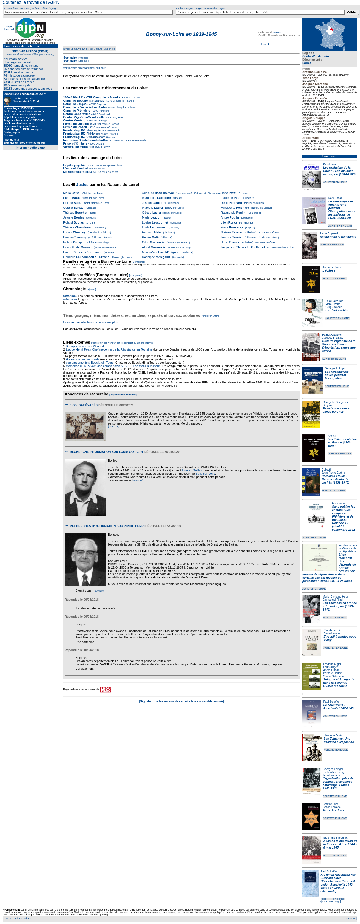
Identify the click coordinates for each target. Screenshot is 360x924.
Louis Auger (330, 667)
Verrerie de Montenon (78, 146)
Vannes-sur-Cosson (108, 124)
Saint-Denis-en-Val (107, 172)
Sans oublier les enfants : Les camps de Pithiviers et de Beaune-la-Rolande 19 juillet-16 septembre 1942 (343, 518)
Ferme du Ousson (76, 123)
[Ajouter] (91, 289)
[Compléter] (138, 262)
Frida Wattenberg (333, 772)
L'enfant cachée (336, 310)
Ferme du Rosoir (75, 127)
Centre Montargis (75, 120)
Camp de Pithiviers (76, 110)
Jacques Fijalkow (332, 337)
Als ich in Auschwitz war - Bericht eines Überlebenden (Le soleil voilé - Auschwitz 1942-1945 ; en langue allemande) (338, 883)
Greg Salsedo (333, 307)
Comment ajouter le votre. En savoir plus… (92, 322)
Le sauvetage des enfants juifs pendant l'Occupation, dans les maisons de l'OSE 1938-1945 (341, 209)
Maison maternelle (76, 171)
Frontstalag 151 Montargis (82, 130)
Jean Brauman (332, 775)
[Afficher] (82, 57)
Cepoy (106, 147)
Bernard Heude (332, 673)
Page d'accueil (9, 28)
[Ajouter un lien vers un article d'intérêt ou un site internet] (122, 342)
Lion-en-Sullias (192, 470)
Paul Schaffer (331, 701)
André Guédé (331, 670)
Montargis (101, 120)
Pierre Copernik (329, 233)
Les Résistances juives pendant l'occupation (336, 375)
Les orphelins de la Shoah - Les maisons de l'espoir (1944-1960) (339, 171)
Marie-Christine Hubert (336, 596)
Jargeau (101, 104)
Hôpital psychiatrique (78, 165)
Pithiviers (103, 110)
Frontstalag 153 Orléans (80, 137)
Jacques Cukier (331, 267)
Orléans (110, 137)
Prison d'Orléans (75, 143)
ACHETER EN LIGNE (335, 182)
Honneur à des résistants (82, 359)
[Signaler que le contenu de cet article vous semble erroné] (181, 701)
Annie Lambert (332, 633)
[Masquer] (83, 61)
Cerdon (135, 97)
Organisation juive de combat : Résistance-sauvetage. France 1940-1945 (338, 783)
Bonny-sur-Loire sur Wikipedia (86, 346)
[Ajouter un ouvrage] (330, 901)
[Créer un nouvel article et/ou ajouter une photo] (89, 48)
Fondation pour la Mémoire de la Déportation (348, 548)
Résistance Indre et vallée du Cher (336, 410)
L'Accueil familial (75, 168)
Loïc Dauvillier (334, 301)
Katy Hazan (330, 164)
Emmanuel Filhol (333, 599)
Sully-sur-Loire (205, 473)
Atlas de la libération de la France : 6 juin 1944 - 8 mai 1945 (340, 844)
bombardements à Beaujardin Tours (89, 362)
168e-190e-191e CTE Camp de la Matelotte (93, 97)
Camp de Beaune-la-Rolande (84, 100)
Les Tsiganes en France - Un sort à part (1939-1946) (340, 606)
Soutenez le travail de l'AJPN (31, 2)
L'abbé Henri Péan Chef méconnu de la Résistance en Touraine (109, 349)
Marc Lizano (332, 304)
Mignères (117, 117)
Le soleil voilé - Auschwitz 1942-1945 (338, 706)
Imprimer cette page (30, 147)
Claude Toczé (331, 630)
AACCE (332, 435)
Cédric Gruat (330, 804)
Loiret (306, 62)
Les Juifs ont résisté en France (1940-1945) (342, 442)
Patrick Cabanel (332, 334)
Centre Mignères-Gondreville (84, 117)
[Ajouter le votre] (210, 316)
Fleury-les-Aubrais (125, 107)
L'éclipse (328, 270)
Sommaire (70, 57)
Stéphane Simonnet (335, 837)
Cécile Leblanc (332, 807)
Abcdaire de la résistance (338, 236)
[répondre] (113, 426)
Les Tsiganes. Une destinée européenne (339, 740)
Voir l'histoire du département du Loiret (84, 68)
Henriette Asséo (333, 735)
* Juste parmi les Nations (17, 918)
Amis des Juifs (333, 810)
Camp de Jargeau (76, 104)
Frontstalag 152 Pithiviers (81, 133)
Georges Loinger (335, 368)
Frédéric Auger (332, 664)
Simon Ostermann (334, 676)
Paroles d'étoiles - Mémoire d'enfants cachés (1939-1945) (335, 479)
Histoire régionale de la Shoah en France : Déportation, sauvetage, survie (339, 345)
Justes (82, 184)
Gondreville (104, 114)
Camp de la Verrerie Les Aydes (85, 107)
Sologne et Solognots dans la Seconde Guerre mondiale (338, 683)
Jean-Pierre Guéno (333, 472)
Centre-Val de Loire (316, 56)
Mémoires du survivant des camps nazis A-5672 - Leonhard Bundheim (113, 366)
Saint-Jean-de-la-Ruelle (133, 140)
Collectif (327, 469)
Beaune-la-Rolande (123, 101)
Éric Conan (338, 503)
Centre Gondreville (77, 113)
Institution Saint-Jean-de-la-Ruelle (88, 140)
